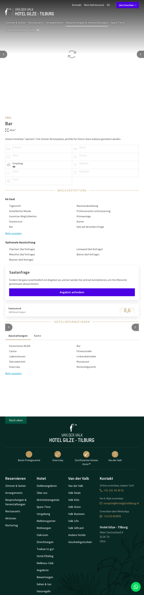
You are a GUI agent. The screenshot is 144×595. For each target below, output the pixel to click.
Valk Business (76, 514)
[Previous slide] (3, 54)
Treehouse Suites (15, 30)
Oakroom (42, 535)
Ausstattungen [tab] (18, 336)
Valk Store (74, 507)
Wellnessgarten (46, 521)
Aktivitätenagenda (48, 500)
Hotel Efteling (45, 556)
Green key (57, 456)
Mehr (34, 30)
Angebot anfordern (72, 292)
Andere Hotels (77, 535)
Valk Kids (73, 500)
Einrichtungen (45, 542)
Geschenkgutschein (80, 542)
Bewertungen (45, 577)
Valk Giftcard (76, 528)
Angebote (43, 570)
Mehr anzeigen (13, 373)
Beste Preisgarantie (29, 456)
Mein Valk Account (94, 5)
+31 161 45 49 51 (112, 490)
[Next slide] (140, 54)
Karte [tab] (37, 336)
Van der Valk (115, 456)
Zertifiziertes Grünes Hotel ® (86, 458)
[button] (8, 327)
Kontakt (76, 5)
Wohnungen (44, 528)
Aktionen (10, 518)
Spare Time (117, 22)
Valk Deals (74, 493)
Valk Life (73, 521)
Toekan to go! (45, 549)
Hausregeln (43, 591)
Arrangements (54, 22)
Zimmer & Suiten (15, 22)
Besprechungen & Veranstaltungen (87, 22)
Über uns (42, 493)
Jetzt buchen (128, 5)
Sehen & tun (44, 584)
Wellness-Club (45, 563)
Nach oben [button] (16, 420)
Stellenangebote (47, 486)
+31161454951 (110, 516)
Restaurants (35, 22)
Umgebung (43, 514)
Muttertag (11, 525)
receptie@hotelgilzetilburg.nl (119, 503)
